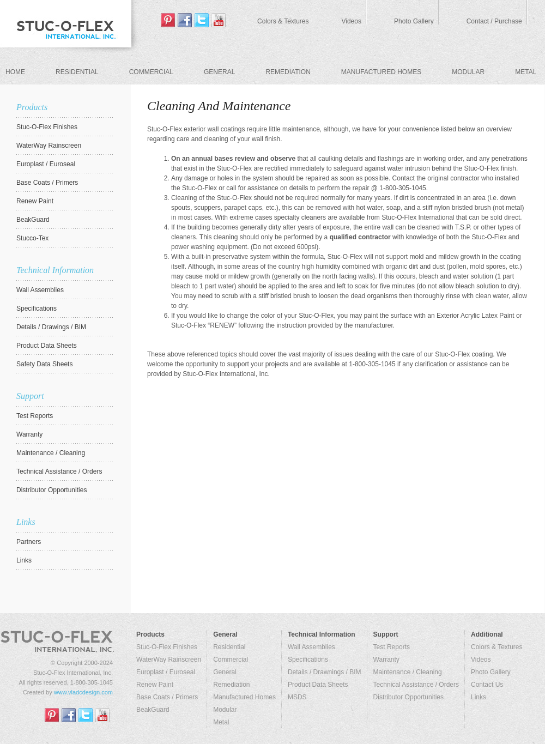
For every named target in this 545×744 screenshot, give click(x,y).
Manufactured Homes (381, 72)
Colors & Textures (282, 21)
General (219, 72)
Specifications (308, 659)
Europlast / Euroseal (165, 672)
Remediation (287, 72)
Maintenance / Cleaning (407, 672)
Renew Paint (154, 684)
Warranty (386, 659)
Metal (525, 72)
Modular (468, 72)
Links (478, 697)
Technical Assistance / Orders (416, 684)
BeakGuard (152, 709)
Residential (77, 72)
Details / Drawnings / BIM (324, 672)
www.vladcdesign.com (83, 692)
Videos (351, 21)
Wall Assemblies (311, 647)
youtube (218, 20)
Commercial (151, 72)
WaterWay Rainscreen (168, 659)
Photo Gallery (414, 21)
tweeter (202, 20)
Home (15, 72)
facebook (185, 20)
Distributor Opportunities (408, 697)
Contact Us (487, 684)
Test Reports (391, 647)
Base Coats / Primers (167, 697)
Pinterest (168, 20)
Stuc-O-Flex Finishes (166, 647)
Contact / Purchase (494, 21)
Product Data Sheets (318, 684)
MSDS (297, 697)
